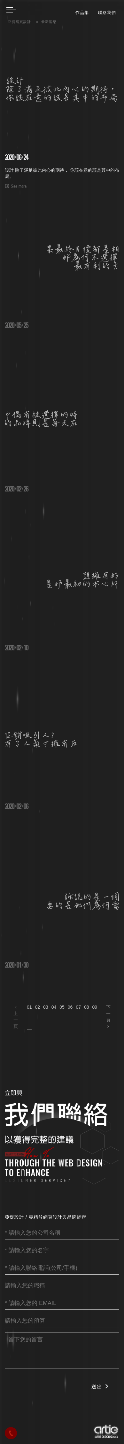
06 (70, 1007)
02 (37, 1007)
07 (78, 1007)
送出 (96, 1386)
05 (62, 1007)
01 (29, 1007)
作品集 (82, 12)
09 (94, 1007)
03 (45, 1007)
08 (86, 1007)
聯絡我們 (107, 12)
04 (54, 1007)
